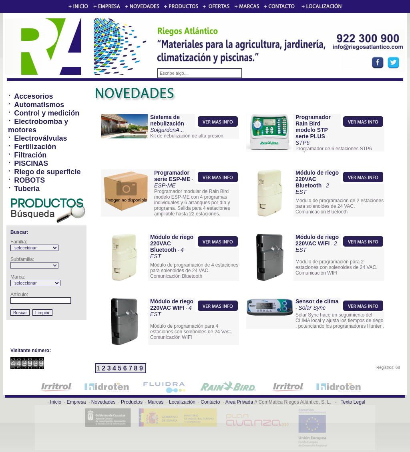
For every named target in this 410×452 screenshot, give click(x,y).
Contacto (210, 402)
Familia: (18, 242)
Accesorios (33, 96)
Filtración (30, 155)
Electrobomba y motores (38, 125)
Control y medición (46, 113)
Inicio (55, 402)
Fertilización (35, 147)
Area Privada (239, 402)
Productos (132, 402)
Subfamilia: (22, 259)
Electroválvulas (40, 138)
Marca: (17, 277)
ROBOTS (29, 180)
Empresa (76, 402)
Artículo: (19, 294)
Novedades (103, 402)
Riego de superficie (47, 172)
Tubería (27, 189)
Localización (182, 402)
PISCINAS (31, 163)
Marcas (155, 402)
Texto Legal (353, 402)
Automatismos (39, 105)
